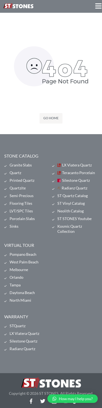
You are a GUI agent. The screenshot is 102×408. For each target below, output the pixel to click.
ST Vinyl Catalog (71, 203)
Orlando (16, 277)
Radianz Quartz (74, 188)
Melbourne (19, 269)
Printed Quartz (22, 180)
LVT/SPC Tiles (21, 211)
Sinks (14, 226)
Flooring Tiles (21, 203)
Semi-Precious (22, 195)
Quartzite (18, 188)
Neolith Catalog (70, 211)
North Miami (20, 300)
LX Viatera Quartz (77, 165)
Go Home (51, 118)
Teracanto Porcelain (78, 172)
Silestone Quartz (76, 180)
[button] (72, 398)
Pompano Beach (23, 254)
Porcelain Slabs (22, 218)
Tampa (15, 285)
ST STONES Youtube (74, 218)
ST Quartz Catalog (72, 195)
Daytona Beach (22, 292)
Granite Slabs (21, 165)
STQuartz (18, 325)
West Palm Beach (24, 262)
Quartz (15, 172)
